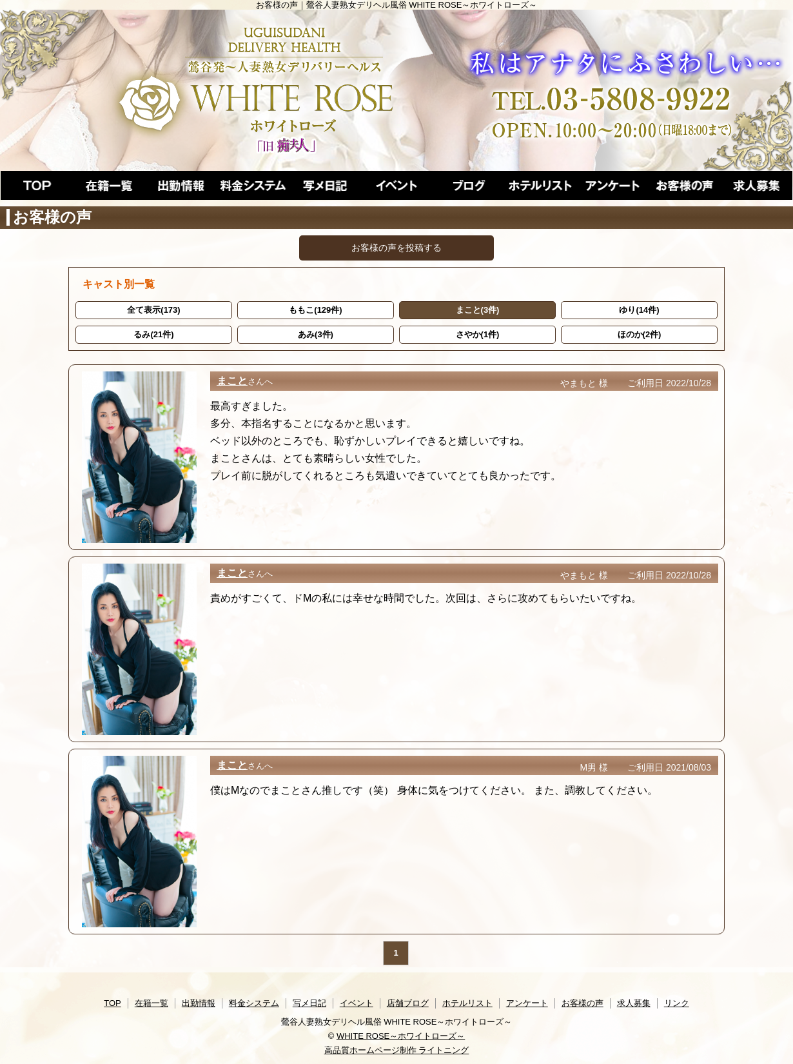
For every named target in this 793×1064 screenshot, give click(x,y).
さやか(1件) (478, 334)
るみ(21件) (153, 334)
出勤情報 (198, 1003)
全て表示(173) (153, 310)
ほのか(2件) (639, 334)
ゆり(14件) (639, 310)
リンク (676, 1003)
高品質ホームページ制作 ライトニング (396, 1050)
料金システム (254, 1003)
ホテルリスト (467, 1003)
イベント (356, 1003)
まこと (232, 380)
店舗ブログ (408, 1003)
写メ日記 (309, 1003)
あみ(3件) (315, 334)
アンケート (527, 1003)
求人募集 (634, 1003)
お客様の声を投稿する (396, 247)
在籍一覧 (151, 1003)
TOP (112, 1003)
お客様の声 (582, 1003)
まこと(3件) (478, 310)
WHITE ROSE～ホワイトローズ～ (401, 1036)
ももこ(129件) (315, 310)
